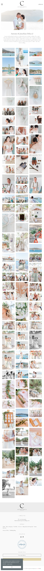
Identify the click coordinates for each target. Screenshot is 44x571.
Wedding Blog (13, 530)
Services (20, 526)
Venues (35, 526)
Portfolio (15, 526)
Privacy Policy (6, 530)
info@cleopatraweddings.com (23, 520)
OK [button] (12, 567)
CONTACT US (40, 4)
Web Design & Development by (33, 568)
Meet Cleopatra (9, 526)
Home (4, 526)
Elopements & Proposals (28, 526)
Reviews (4, 528)
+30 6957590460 (23, 519)
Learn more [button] (9, 564)
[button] (2, 4)
